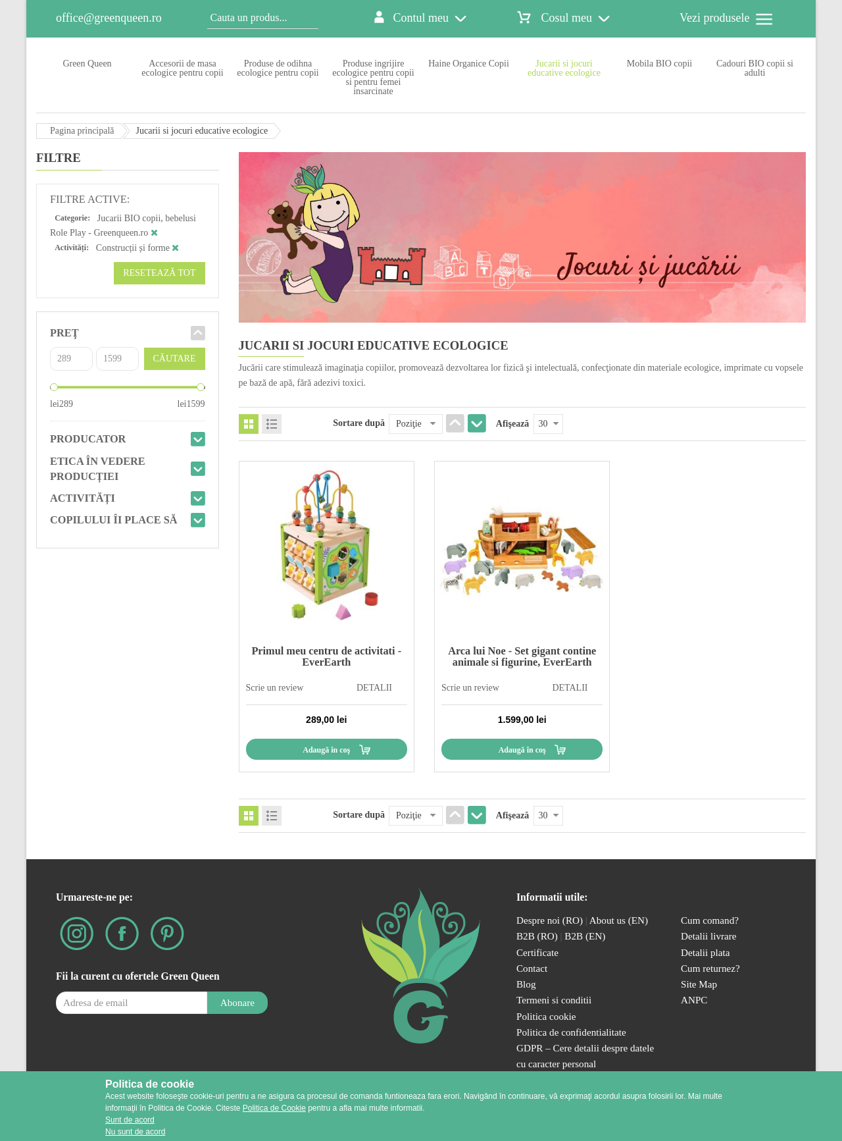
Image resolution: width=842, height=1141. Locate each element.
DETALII (374, 688)
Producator (88, 439)
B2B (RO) (538, 936)
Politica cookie (546, 1016)
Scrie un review (275, 688)
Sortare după (359, 423)
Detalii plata (705, 952)
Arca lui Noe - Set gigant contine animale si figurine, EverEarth (522, 656)
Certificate (537, 952)
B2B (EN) (584, 936)
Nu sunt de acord (135, 1131)
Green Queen (86, 63)
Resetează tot (159, 273)
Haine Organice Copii (468, 63)
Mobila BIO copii (660, 63)
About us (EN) (618, 920)
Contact (531, 968)
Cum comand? (710, 920)
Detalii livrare (709, 936)
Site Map (699, 984)
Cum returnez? (710, 968)
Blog (525, 984)
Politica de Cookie (274, 1108)
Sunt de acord (130, 1120)
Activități (82, 498)
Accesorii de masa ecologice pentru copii (182, 68)
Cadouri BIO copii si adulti (754, 68)
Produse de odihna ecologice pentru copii (277, 68)
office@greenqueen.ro (109, 17)
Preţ (64, 333)
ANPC (694, 999)
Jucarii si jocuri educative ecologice (564, 68)
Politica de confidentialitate (571, 1032)
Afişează (513, 424)
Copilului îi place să (114, 520)
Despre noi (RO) (549, 920)
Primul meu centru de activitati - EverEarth (326, 656)
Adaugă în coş (326, 750)
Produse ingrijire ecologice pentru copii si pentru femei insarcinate (373, 77)
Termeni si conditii (553, 999)
